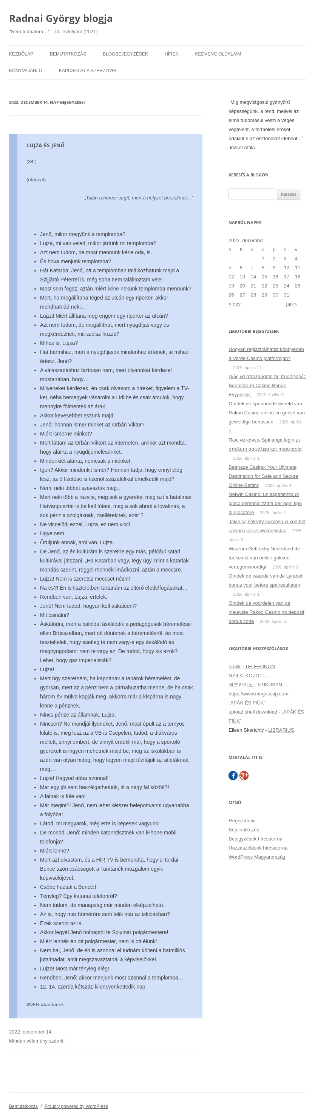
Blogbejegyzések (125, 54)
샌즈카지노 (241, 684)
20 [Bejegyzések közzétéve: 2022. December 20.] (242, 286)
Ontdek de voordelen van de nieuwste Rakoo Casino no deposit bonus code (266, 612)
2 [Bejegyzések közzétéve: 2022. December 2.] (274, 258)
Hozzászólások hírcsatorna (258, 848)
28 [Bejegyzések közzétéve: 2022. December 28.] (253, 295)
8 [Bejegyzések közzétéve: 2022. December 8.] (263, 267)
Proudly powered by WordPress (76, 1106)
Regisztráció (242, 820)
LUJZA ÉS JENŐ (45, 145)
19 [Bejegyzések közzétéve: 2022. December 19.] (231, 286)
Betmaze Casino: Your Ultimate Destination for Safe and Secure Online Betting (263, 476)
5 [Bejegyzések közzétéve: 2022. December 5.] (230, 267)
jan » (291, 304)
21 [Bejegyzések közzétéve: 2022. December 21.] (253, 286)
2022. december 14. (31, 1032)
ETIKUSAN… (272, 684)
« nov (235, 304)
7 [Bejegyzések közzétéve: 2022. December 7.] (252, 267)
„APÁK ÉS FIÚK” (247, 703)
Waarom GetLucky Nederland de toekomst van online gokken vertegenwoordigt (264, 558)
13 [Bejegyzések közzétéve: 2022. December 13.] (242, 277)
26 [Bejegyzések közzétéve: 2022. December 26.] (231, 295)
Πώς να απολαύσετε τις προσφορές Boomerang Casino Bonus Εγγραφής (267, 385)
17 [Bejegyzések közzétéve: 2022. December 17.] (286, 277)
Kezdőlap (21, 54)
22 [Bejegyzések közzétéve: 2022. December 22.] (264, 286)
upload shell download (253, 712)
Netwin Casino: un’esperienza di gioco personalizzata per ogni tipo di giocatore (265, 503)
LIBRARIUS (281, 730)
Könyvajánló (25, 70)
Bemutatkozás (68, 54)
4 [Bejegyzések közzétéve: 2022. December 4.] (296, 258)
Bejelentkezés (244, 830)
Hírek (172, 54)
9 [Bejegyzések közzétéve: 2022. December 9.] (274, 267)
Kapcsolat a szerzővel (88, 70)
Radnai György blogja (61, 18)
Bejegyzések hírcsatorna (255, 839)
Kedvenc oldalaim (218, 54)
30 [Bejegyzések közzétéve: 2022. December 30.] (275, 295)
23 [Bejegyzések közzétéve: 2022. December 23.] (275, 286)
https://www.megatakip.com (258, 694)
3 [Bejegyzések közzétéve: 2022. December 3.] (285, 258)
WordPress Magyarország (257, 857)
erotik (235, 666)
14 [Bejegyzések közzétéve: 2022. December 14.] (253, 277)
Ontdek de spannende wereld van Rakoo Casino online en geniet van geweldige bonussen (267, 413)
